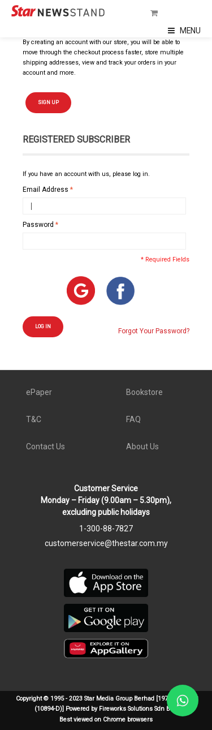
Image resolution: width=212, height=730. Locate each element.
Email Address (45, 189)
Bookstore (144, 392)
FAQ (133, 419)
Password (38, 225)
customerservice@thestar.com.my (106, 543)
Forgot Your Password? (153, 331)
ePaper (39, 392)
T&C (33, 419)
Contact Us (45, 446)
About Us (142, 446)
